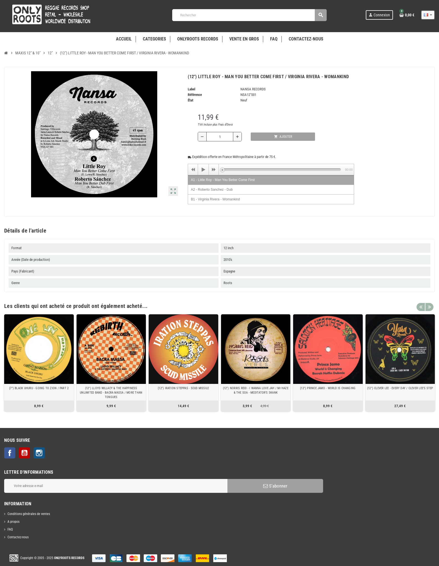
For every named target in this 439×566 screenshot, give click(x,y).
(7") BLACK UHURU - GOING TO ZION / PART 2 (38, 388)
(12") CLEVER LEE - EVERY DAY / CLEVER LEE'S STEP (400, 388)
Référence (195, 95)
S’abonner (275, 486)
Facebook (9, 452)
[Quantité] (219, 136)
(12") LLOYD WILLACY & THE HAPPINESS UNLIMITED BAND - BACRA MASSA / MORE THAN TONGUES (111, 392)
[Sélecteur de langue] (428, 15)
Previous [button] (421, 304)
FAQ (10, 529)
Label (191, 89)
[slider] (281, 169)
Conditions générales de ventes (28, 514)
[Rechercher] (249, 15)
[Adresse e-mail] (115, 486)
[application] (271, 169)
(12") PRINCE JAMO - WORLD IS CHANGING (328, 388)
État (190, 100)
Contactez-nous (18, 537)
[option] (39, 362)
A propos (13, 522)
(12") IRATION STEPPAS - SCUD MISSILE (183, 388)
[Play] (203, 169)
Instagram (39, 452)
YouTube (24, 452)
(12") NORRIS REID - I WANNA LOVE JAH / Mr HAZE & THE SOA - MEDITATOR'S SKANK (255, 390)
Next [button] (429, 304)
